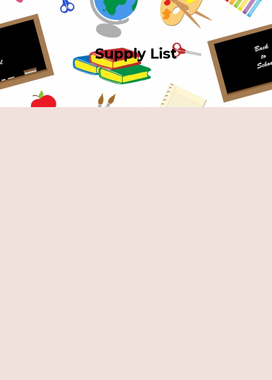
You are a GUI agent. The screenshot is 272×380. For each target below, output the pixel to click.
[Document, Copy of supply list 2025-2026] (136, 243)
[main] (136, 53)
